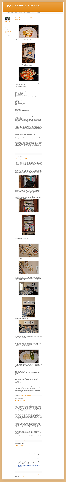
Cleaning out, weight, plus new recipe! (26, 159)
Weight (28, 12)
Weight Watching (20, 400)
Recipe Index (10, 12)
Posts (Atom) (22, 476)
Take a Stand (19, 445)
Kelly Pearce (8, 21)
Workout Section (22, 12)
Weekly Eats (38, 12)
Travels (33, 12)
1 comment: (28, 440)
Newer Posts (18, 474)
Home (5, 12)
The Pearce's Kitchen (22, 6)
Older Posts (40, 474)
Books (16, 12)
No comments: (29, 395)
